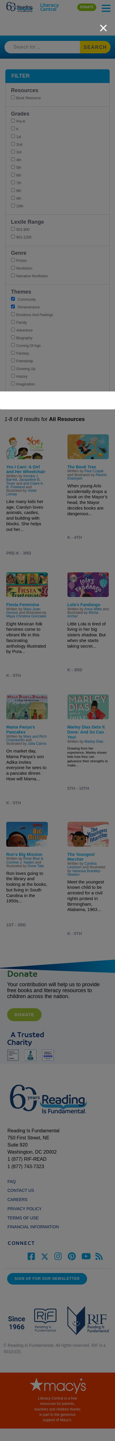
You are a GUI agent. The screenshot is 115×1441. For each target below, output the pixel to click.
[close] (103, 25)
